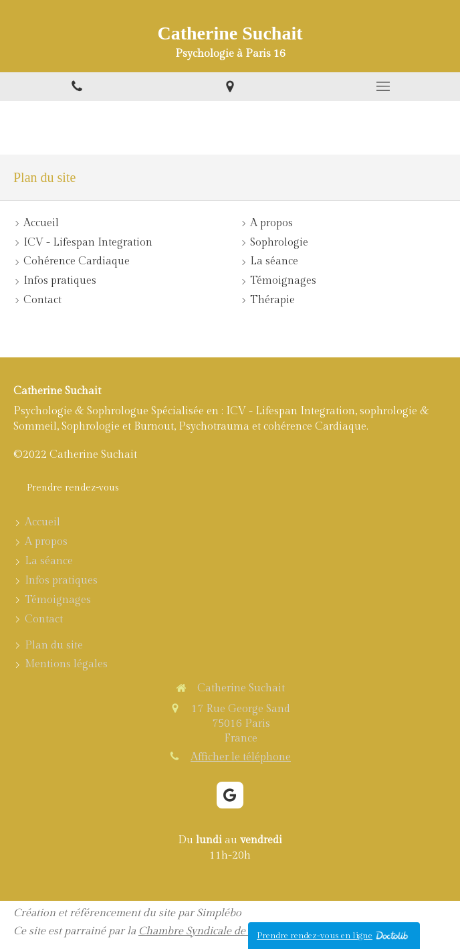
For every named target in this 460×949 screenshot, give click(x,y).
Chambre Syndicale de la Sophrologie (228, 931)
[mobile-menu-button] (383, 86)
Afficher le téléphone (241, 757)
